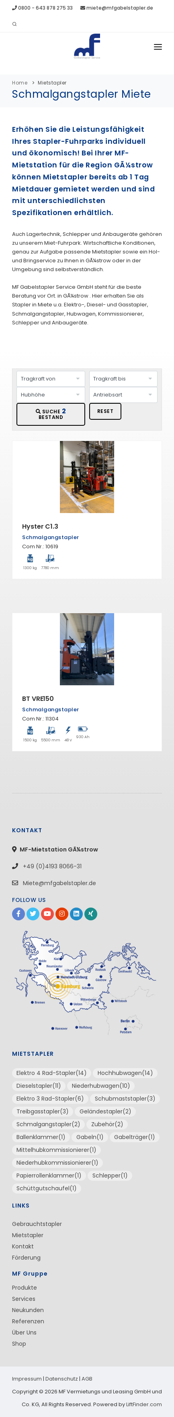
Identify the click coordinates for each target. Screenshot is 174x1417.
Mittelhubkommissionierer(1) (56, 1150)
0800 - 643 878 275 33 (42, 7)
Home (19, 82)
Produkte (24, 1288)
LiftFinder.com (144, 1404)
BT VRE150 (38, 698)
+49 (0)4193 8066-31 (51, 866)
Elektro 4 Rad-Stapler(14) (51, 1073)
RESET (105, 411)
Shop (19, 1344)
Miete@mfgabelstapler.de (59, 883)
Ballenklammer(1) (41, 1137)
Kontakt (23, 1246)
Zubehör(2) (107, 1124)
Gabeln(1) (90, 1137)
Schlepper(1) (110, 1175)
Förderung (26, 1258)
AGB (87, 1379)
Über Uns (24, 1332)
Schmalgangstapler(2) (48, 1124)
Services (23, 1299)
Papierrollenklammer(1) (49, 1175)
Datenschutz (61, 1379)
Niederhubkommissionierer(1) (57, 1163)
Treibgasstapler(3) (42, 1111)
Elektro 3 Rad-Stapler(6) (50, 1099)
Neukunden (28, 1310)
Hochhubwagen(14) (125, 1073)
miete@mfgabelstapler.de (116, 7)
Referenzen (28, 1321)
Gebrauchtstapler (37, 1224)
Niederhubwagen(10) (101, 1086)
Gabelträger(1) (134, 1137)
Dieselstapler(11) (38, 1086)
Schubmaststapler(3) (125, 1099)
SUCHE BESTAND (51, 414)
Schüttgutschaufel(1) (46, 1188)
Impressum (27, 1379)
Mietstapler (52, 82)
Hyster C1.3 (40, 526)
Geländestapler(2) (105, 1111)
